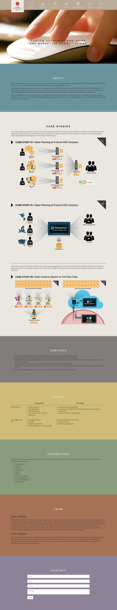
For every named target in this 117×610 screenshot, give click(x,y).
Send (30, 597)
